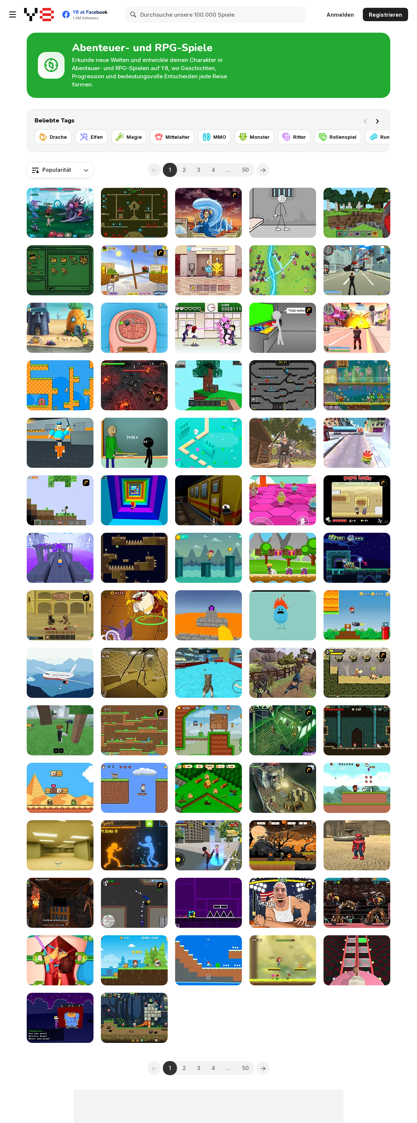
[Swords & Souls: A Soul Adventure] (60, 615)
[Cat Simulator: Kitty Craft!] (208, 673)
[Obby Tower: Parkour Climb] (134, 500)
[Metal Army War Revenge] (134, 1018)
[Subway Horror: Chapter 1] (208, 500)
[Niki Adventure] (282, 558)
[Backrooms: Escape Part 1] (134, 673)
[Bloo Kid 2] (208, 730)
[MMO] (214, 136)
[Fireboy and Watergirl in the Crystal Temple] (282, 385)
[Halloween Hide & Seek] (60, 1018)
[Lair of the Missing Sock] (357, 558)
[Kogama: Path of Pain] (60, 558)
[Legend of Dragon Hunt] (282, 270)
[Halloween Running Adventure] (282, 845)
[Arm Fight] (282, 903)
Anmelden (340, 15)
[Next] (378, 120)
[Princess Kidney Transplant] (60, 960)
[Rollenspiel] (337, 136)
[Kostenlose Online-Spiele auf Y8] (39, 14)
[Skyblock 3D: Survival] (208, 385)
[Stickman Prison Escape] (282, 213)
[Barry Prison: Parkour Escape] (60, 443)
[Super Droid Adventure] (60, 788)
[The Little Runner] (208, 558)
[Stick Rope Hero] (208, 845)
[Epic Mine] (60, 903)
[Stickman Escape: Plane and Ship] (60, 673)
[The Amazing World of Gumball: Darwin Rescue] (208, 270)
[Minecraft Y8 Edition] (60, 500)
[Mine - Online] (357, 213)
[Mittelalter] (172, 136)
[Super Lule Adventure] (357, 615)
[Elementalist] (357, 730)
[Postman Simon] (134, 788)
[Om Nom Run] (357, 443)
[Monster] (254, 136)
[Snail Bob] (134, 270)
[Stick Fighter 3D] (134, 845)
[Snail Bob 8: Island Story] (357, 385)
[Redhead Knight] (134, 960)
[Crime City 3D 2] (357, 328)
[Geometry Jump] (208, 903)
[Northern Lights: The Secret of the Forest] (208, 788)
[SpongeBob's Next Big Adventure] (60, 328)
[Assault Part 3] (282, 328)
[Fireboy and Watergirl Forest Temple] (134, 213)
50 (245, 169)
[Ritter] (294, 136)
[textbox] (60, 170)
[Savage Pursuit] (357, 673)
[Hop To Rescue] (282, 960)
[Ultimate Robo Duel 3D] (357, 903)
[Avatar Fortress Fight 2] (208, 213)
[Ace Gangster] (134, 903)
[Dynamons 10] (134, 615)
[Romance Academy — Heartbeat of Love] (208, 328)
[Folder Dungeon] (60, 270)
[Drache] (53, 136)
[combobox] (60, 170)
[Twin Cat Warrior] (134, 730)
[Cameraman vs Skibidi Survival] (357, 960)
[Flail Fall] (134, 558)
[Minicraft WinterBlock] (208, 960)
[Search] (133, 14)
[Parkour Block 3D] (208, 615)
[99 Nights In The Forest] (60, 730)
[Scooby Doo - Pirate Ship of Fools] (282, 730)
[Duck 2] (60, 385)
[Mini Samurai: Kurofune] (282, 673)
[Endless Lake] (208, 443)
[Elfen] (91, 136)
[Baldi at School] (134, 443)
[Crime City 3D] (357, 270)
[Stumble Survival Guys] (282, 500)
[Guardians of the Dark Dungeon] (134, 385)
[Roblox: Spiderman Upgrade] (357, 845)
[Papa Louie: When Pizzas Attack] (357, 500)
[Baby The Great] (282, 443)
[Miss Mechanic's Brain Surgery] (134, 328)
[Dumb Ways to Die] (282, 615)
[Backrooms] (60, 845)
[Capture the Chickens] (357, 788)
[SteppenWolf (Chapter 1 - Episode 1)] (282, 788)
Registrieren (385, 15)
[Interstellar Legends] (60, 213)
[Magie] (129, 136)
